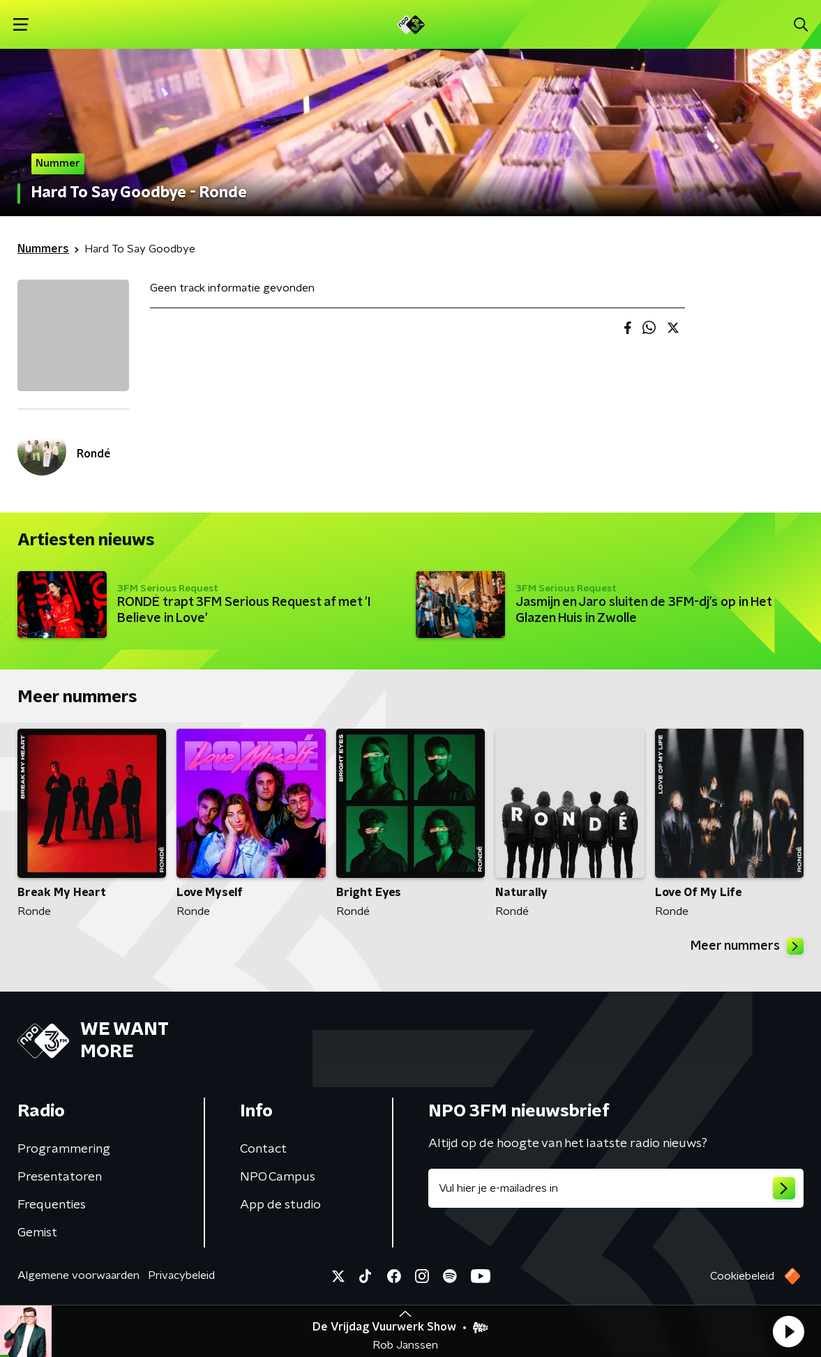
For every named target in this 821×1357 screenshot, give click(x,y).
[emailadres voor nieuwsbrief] (616, 1188)
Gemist (37, 1233)
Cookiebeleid (742, 1276)
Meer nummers (747, 946)
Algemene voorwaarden (78, 1275)
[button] (788, 1331)
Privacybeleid (181, 1275)
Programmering (63, 1149)
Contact (263, 1149)
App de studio (280, 1205)
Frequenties (51, 1205)
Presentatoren (59, 1177)
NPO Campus (277, 1177)
